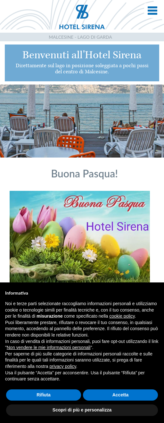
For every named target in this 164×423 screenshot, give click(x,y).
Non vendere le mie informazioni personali (48, 347)
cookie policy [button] (122, 316)
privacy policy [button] (63, 366)
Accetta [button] (120, 394)
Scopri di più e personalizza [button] (82, 409)
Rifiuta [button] (44, 394)
